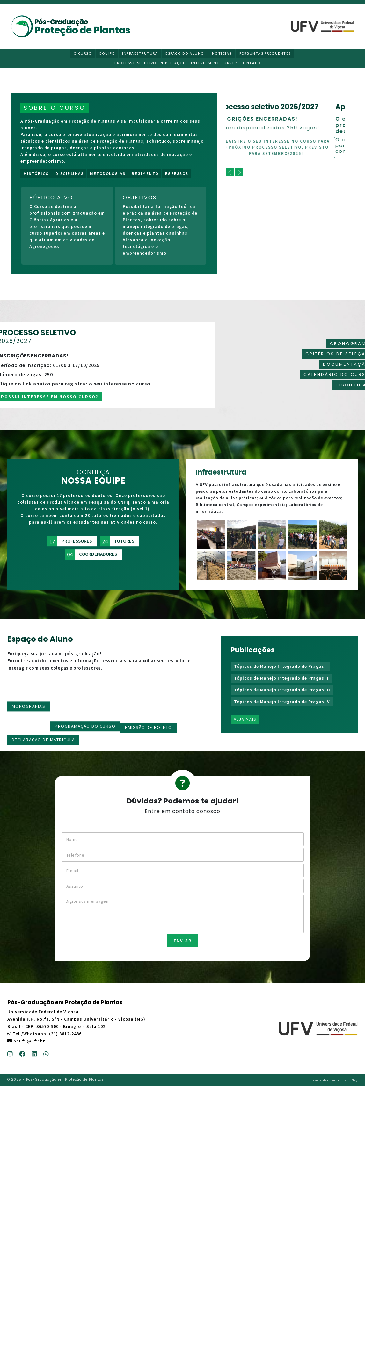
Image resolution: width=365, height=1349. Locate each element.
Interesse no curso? (214, 62)
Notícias (222, 53)
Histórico (36, 173)
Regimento (145, 173)
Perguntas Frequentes (265, 53)
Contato (250, 62)
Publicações (174, 62)
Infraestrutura (140, 53)
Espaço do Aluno (184, 53)
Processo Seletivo (135, 62)
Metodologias (107, 173)
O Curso (83, 53)
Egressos (176, 173)
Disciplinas (69, 173)
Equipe (106, 53)
